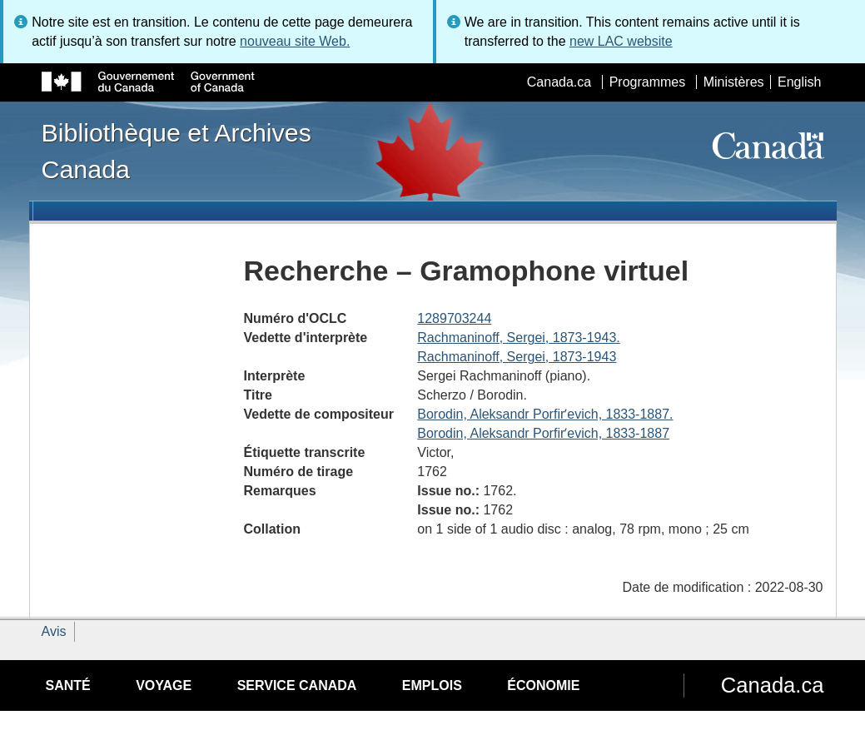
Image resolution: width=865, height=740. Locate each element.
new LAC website (621, 41)
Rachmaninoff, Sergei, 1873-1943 (516, 357)
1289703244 (454, 318)
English (799, 82)
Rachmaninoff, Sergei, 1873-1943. (518, 337)
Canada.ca (559, 82)
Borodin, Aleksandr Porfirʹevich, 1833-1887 (543, 433)
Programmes (647, 82)
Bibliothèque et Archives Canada (176, 150)
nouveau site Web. (295, 41)
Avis (54, 631)
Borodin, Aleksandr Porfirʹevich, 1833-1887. (545, 414)
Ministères (733, 82)
